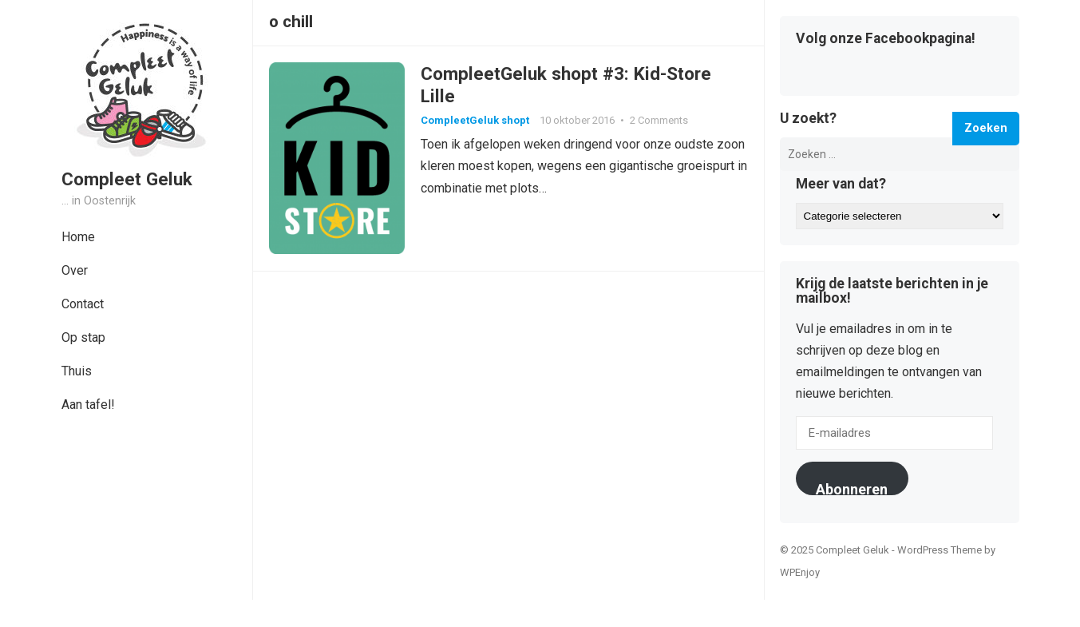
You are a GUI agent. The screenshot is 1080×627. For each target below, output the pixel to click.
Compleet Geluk (126, 179)
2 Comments (659, 120)
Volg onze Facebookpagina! (885, 39)
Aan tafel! (88, 404)
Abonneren (852, 488)
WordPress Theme (939, 550)
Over (74, 270)
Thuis (76, 371)
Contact (82, 304)
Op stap (83, 337)
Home (78, 236)
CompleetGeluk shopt (475, 120)
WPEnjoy (800, 572)
